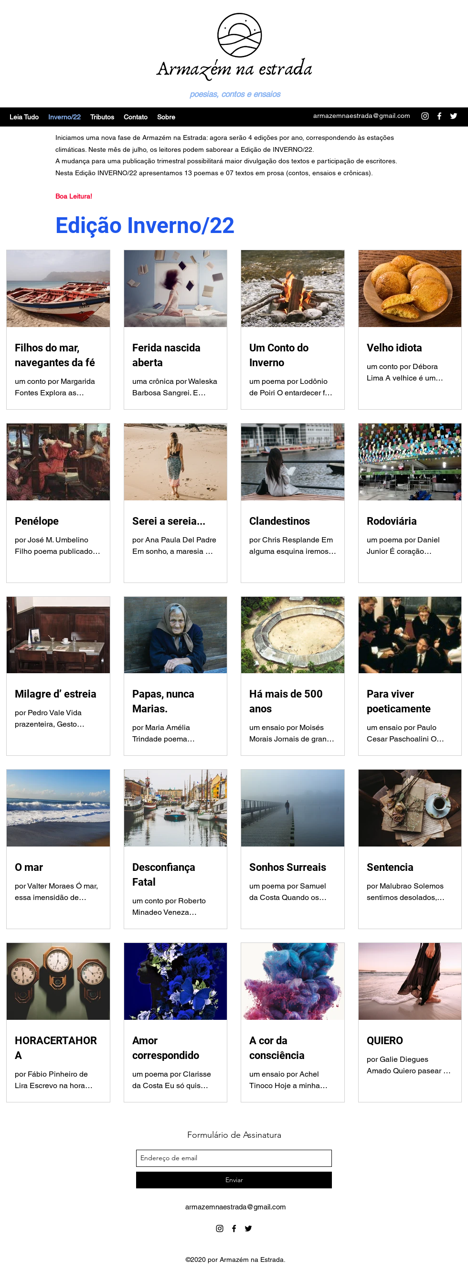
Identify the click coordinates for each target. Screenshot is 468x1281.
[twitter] (248, 1228)
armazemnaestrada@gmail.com (361, 115)
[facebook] (234, 1228)
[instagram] (219, 1228)
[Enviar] (234, 1180)
